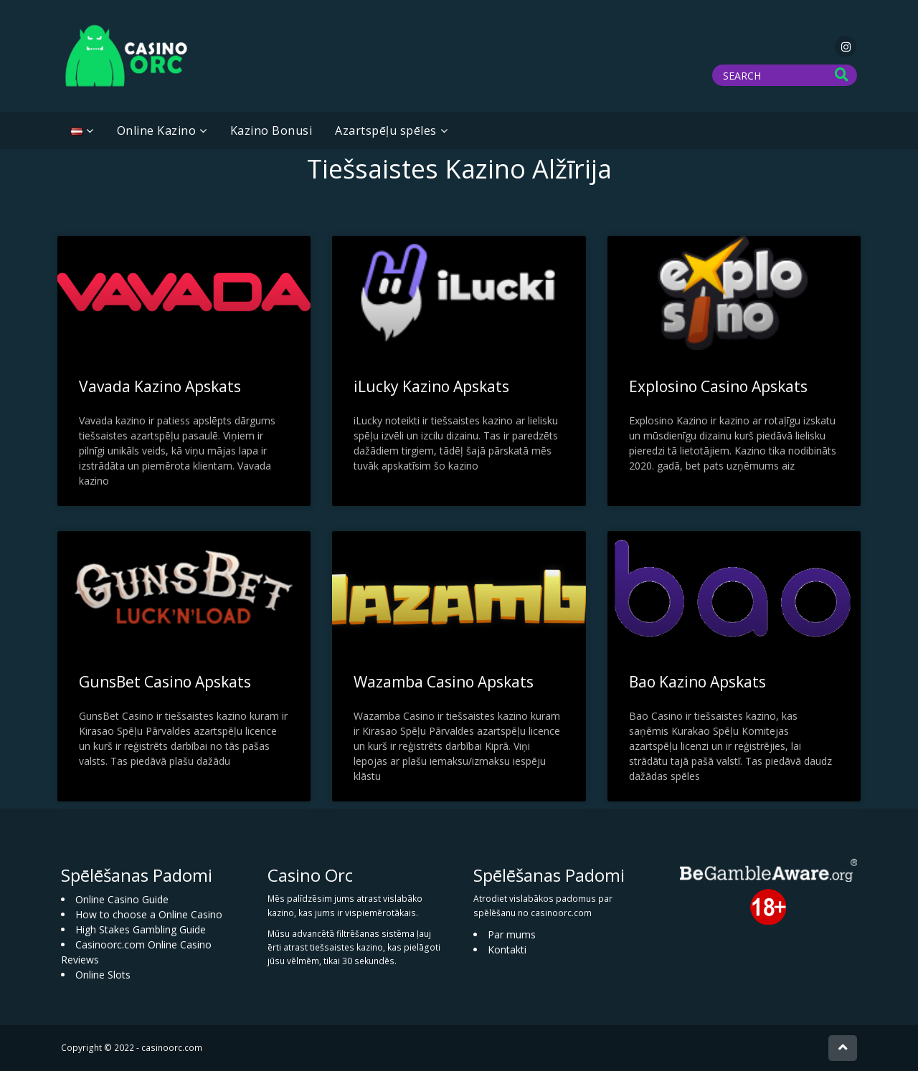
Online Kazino (157, 130)
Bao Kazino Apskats (697, 682)
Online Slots (103, 974)
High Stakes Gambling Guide (140, 929)
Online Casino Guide (122, 899)
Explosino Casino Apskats (718, 386)
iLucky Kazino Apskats (431, 386)
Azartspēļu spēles (386, 130)
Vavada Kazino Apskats (160, 386)
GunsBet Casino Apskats (165, 682)
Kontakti (507, 949)
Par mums (512, 934)
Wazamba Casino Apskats (444, 682)
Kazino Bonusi (271, 130)
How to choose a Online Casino (148, 914)
